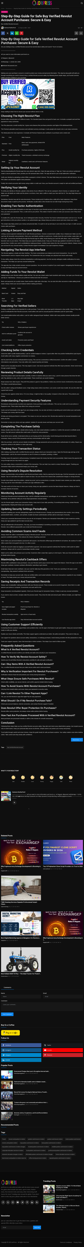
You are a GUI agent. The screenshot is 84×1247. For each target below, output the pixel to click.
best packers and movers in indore (51, 1143)
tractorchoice (4, 976)
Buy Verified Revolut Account (15, 747)
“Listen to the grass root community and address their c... (31, 1102)
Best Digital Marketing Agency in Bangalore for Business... (21, 938)
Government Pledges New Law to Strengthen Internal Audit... (32, 1071)
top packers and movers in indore (29, 1143)
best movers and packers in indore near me (14, 1158)
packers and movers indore (54, 1139)
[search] (82, 3)
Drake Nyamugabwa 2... (20, 1073)
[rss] (37, 1202)
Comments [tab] (7, 987)
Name (3, 993)
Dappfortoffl (4, 871)
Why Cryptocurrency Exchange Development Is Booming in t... (21, 867)
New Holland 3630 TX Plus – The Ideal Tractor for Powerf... (21, 974)
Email (45, 993)
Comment (4, 1001)
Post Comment (7, 1014)
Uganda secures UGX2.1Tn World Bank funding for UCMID (68, 1186)
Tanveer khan (59, 1209)
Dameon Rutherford (18, 792)
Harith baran (59, 1199)
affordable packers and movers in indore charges (39, 1154)
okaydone (3, 940)
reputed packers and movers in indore (59, 1158)
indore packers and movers (73, 1139)
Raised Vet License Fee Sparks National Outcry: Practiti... (31, 1092)
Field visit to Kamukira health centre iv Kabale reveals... (30, 1081)
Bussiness (9, 8)
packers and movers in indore (36, 1139)
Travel (4, 1139)
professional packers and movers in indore (60, 1150)
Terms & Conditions (65, 1242)
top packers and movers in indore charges (13, 1146)
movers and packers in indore (17, 1139)
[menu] (2, 3)
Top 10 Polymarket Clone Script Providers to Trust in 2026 (63, 866)
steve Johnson (46, 869)
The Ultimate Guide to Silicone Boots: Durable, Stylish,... (68, 1206)
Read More (77, 740)
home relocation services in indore (65, 1154)
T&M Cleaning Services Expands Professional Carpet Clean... (19, 903)
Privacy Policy (77, 1242)
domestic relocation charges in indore (12, 1154)
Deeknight (16, 1114)
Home (2, 8)
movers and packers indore (9, 1143)
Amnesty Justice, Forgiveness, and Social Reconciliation (31, 1113)
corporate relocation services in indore (12, 1150)
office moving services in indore (37, 1158)
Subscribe (37, 1227)
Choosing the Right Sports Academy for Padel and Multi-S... (68, 1196)
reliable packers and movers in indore (62, 1146)
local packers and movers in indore (35, 1150)
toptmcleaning (4, 906)
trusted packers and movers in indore (38, 1146)
